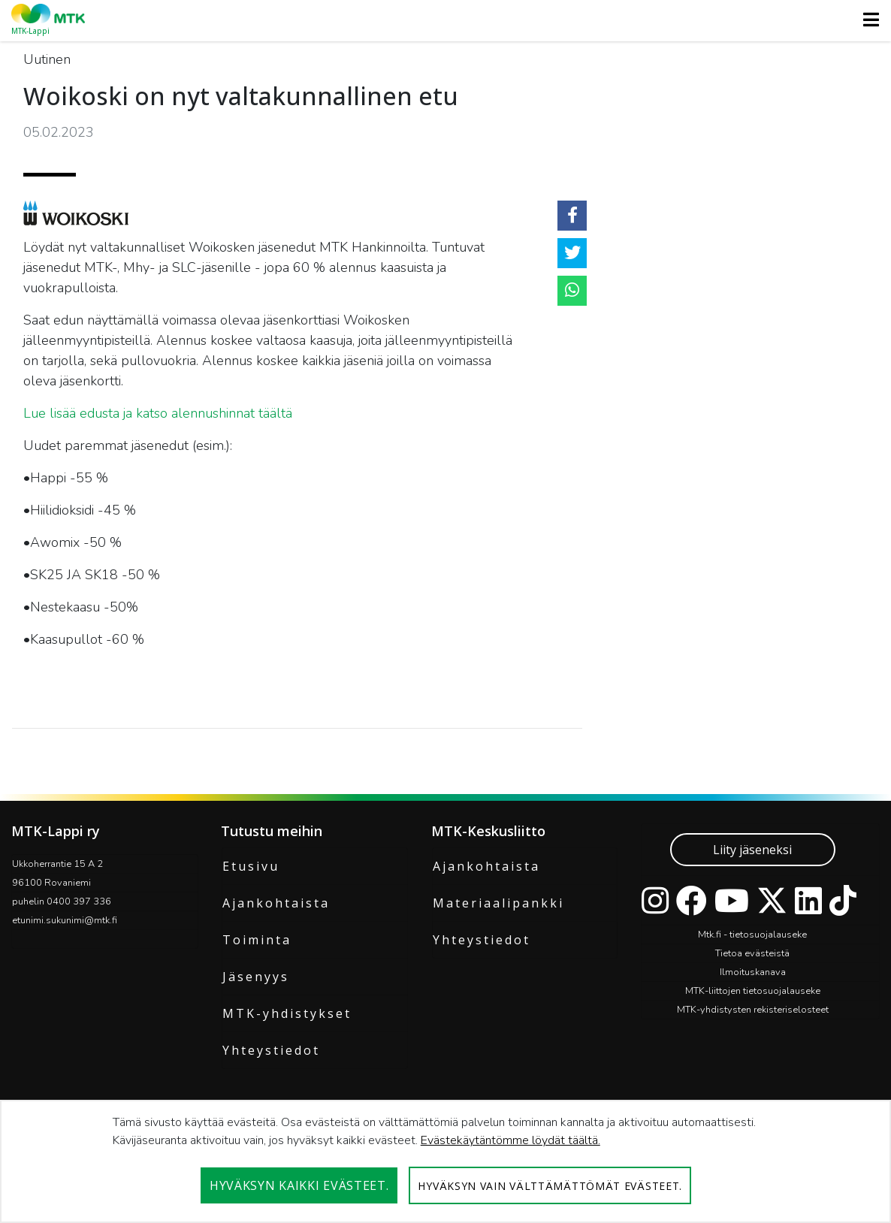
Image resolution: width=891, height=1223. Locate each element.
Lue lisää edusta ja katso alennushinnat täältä (157, 413)
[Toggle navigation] (866, 19)
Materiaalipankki (498, 903)
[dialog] (445, 1161)
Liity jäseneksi (752, 849)
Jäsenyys (255, 976)
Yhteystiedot (271, 1050)
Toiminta (256, 940)
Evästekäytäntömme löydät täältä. (510, 1140)
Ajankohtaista (276, 903)
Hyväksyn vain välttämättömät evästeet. (550, 1186)
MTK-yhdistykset (287, 1013)
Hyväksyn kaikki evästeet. (299, 1185)
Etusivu (250, 866)
